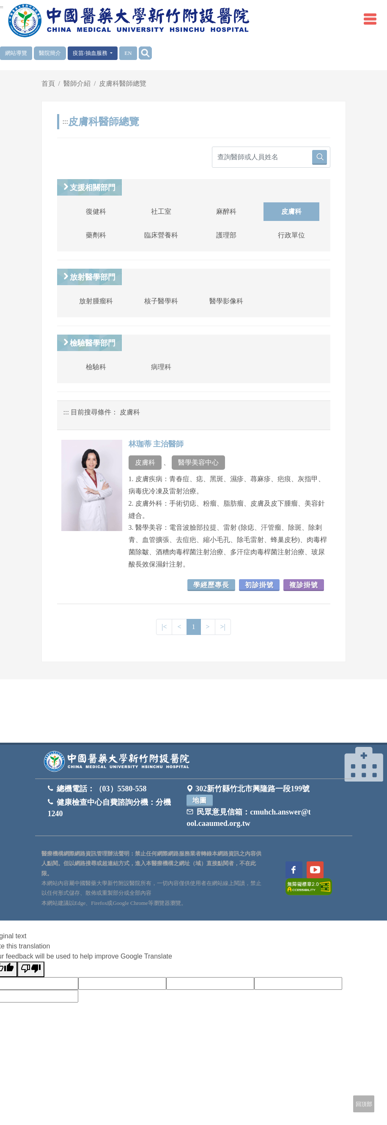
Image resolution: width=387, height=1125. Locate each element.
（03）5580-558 (121, 789)
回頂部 (364, 1104)
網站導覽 (16, 53)
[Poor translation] (30, 969)
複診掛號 (303, 584)
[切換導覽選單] (370, 19)
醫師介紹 (77, 83)
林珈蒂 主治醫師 (156, 444)
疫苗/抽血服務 (91, 53)
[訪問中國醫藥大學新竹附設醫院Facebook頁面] (293, 869)
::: (1, 7)
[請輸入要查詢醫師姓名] (271, 157)
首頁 (48, 83)
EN (128, 53)
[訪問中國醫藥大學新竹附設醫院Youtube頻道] (315, 869)
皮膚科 (145, 462)
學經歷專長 (211, 584)
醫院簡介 (50, 53)
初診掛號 (259, 584)
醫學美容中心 (198, 462)
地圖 (199, 800)
